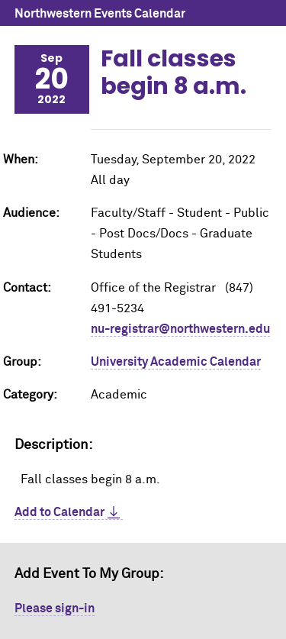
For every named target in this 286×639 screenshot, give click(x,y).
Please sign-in (54, 608)
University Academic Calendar (176, 362)
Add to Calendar (59, 512)
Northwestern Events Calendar (99, 14)
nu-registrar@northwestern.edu (180, 329)
